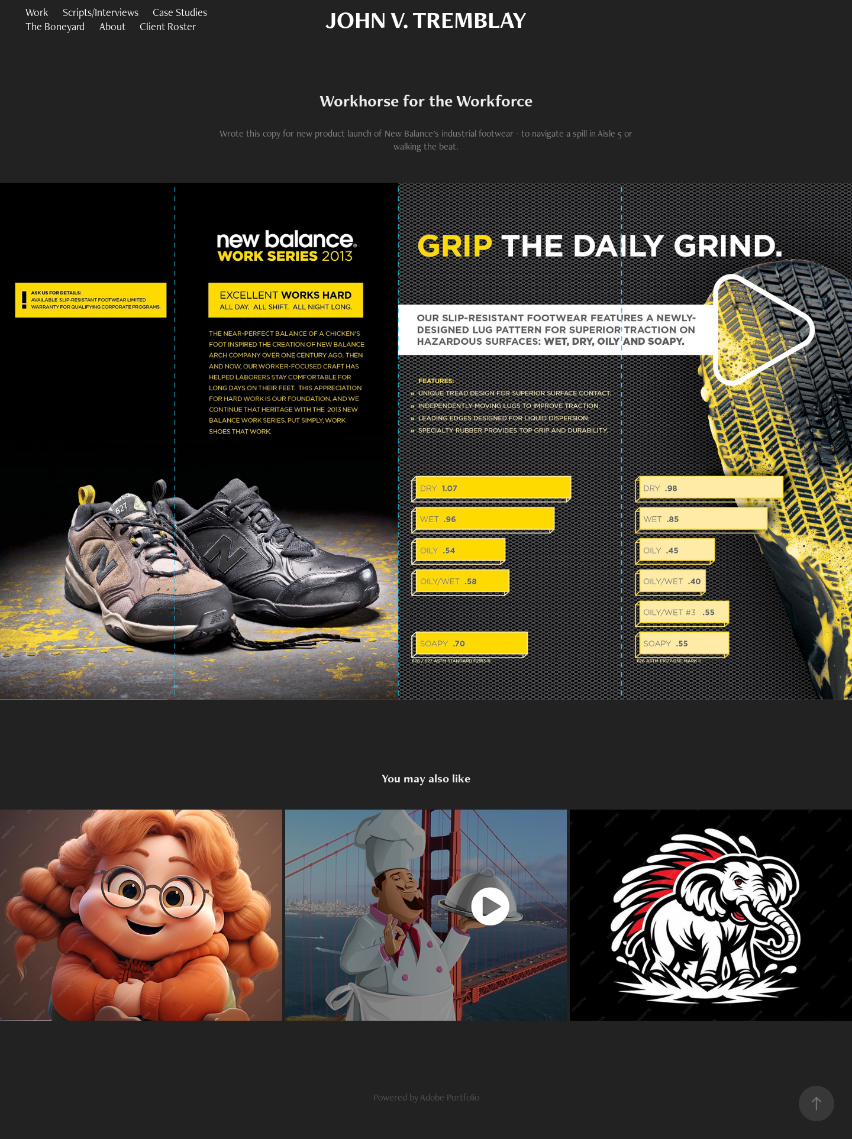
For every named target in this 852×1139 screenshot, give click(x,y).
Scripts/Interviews (100, 12)
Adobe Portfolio (449, 1097)
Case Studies (180, 12)
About (112, 26)
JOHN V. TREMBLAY (426, 19)
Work (36, 12)
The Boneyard (55, 26)
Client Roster (168, 26)
